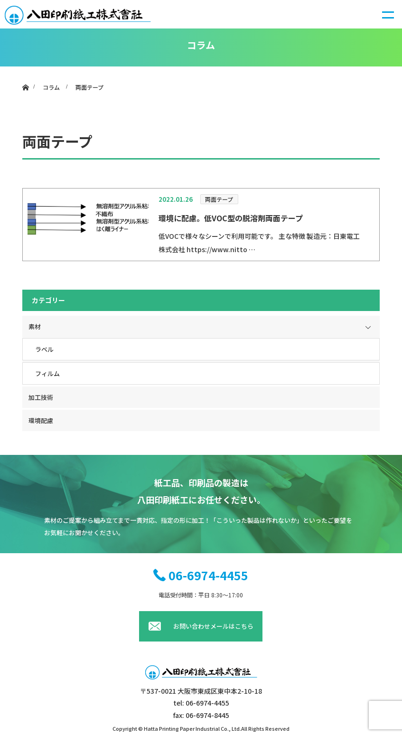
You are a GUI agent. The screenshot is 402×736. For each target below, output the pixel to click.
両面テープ (219, 199)
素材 (34, 326)
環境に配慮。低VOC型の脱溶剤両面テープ (231, 218)
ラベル (44, 349)
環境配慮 (40, 420)
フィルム (47, 373)
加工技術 (40, 397)
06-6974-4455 (208, 575)
